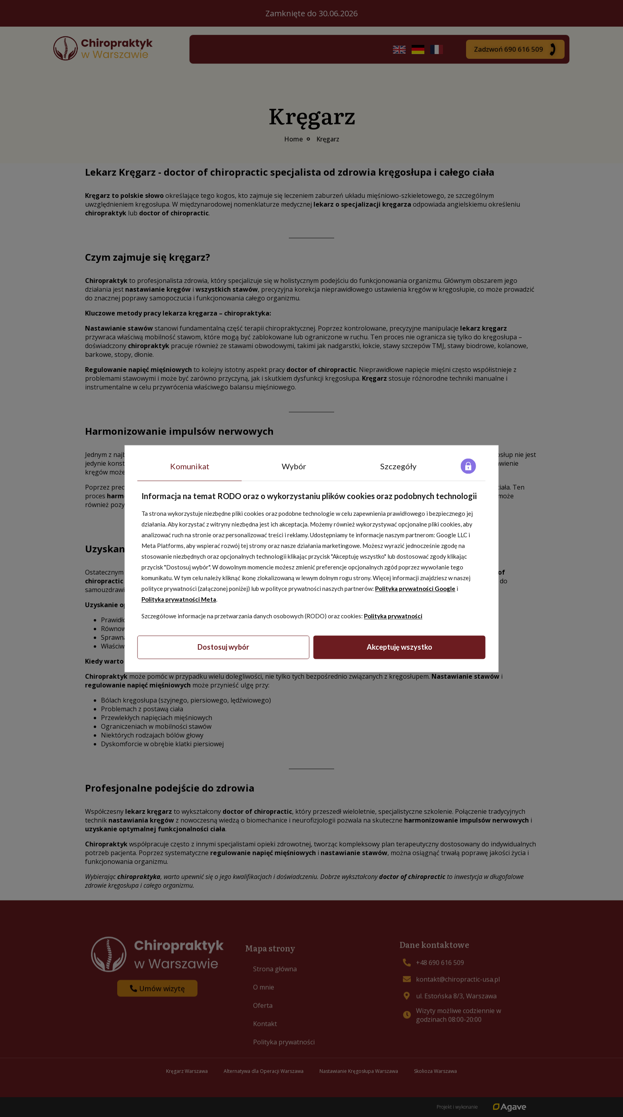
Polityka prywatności (393, 616)
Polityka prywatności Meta (178, 599)
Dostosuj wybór (223, 647)
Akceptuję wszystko (399, 647)
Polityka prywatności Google (415, 588)
